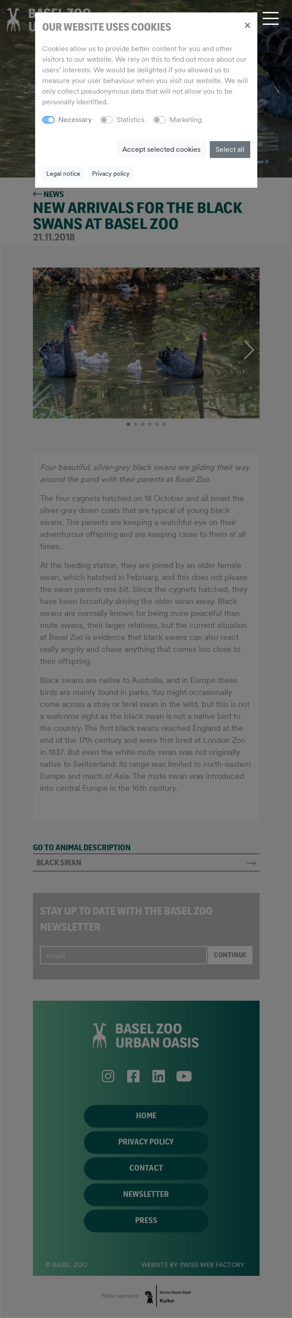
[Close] (247, 24)
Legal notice (63, 173)
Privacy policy (110, 173)
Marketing (185, 119)
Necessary (75, 119)
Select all (230, 149)
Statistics (130, 119)
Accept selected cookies (161, 149)
